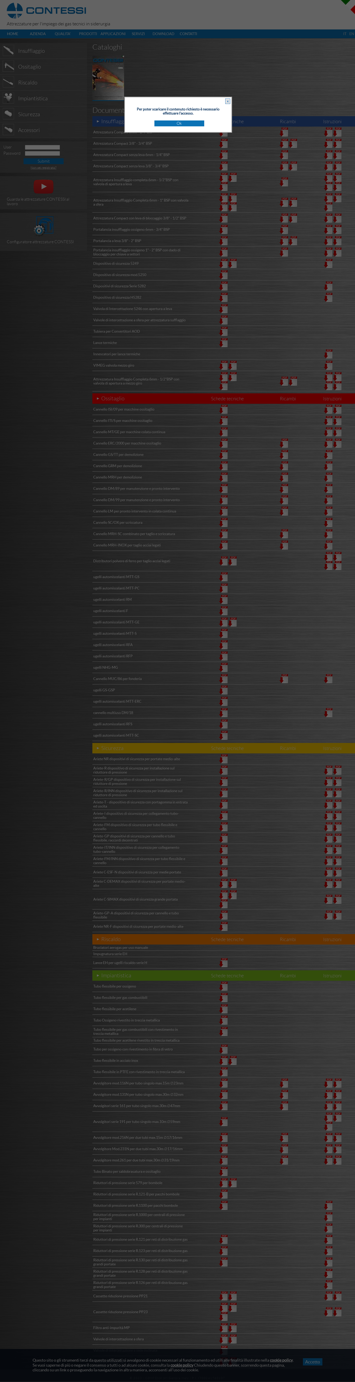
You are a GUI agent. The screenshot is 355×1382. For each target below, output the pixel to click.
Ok (179, 123)
